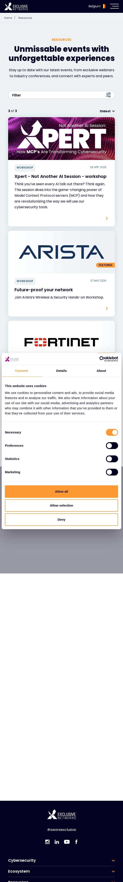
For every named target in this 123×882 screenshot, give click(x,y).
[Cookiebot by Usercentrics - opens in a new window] (99, 359)
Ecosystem (19, 871)
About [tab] (101, 370)
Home (11, 18)
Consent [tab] (21, 370)
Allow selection (61, 505)
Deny (62, 519)
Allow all (61, 491)
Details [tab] (61, 370)
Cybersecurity (22, 860)
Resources (25, 18)
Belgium (97, 6)
